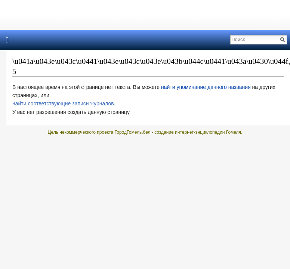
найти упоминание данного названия (206, 87)
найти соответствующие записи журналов (63, 103)
